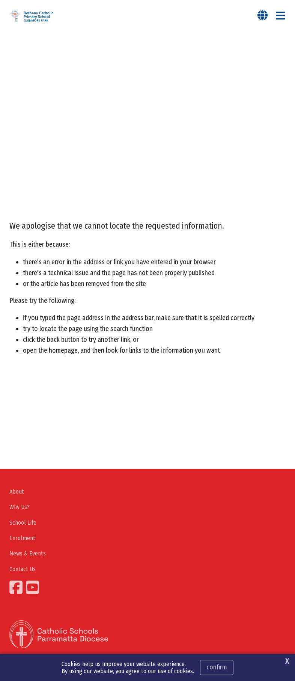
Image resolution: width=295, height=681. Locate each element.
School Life (22, 524)
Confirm (216, 667)
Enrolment (22, 539)
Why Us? (19, 508)
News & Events (27, 555)
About (16, 493)
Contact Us (22, 570)
